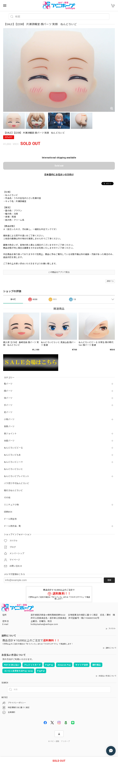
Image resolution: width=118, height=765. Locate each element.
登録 (109, 580)
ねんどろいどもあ (12, 455)
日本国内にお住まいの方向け (59, 174)
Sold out (59, 165)
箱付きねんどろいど (13, 490)
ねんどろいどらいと (13, 469)
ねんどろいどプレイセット (16, 476)
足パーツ (8, 412)
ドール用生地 (10, 519)
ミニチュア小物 (11, 505)
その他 (7, 497)
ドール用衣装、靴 (12, 526)
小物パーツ (9, 419)
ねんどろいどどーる (13, 448)
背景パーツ (9, 426)
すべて (13, 299)
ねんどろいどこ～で (13, 462)
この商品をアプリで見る (59, 272)
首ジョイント (10, 433)
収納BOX (8, 512)
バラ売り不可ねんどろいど (16, 483)
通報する (110, 281)
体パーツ (8, 398)
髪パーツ (8, 384)
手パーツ (8, 405)
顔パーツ (8, 391)
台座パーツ (9, 440)
